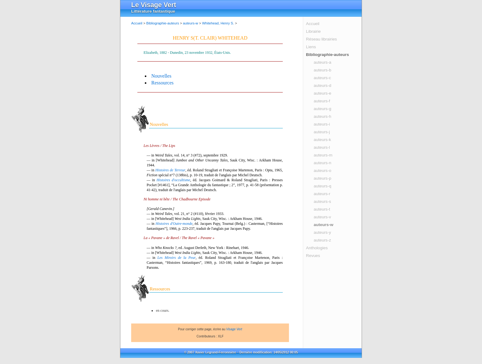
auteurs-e (322, 93)
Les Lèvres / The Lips (159, 145)
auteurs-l (322, 147)
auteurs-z (322, 240)
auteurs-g (322, 108)
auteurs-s (322, 201)
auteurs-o (322, 170)
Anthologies (317, 248)
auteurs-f (322, 101)
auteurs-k (322, 139)
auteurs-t (322, 209)
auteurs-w (323, 224)
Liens (311, 47)
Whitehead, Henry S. (218, 23)
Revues (313, 255)
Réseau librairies (321, 39)
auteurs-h (322, 116)
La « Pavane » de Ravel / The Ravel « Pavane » (179, 238)
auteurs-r (322, 193)
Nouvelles (161, 76)
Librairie (313, 31)
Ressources (162, 82)
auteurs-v (322, 217)
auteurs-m (323, 155)
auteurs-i (322, 124)
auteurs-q (322, 186)
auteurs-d (322, 85)
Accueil (312, 23)
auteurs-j (322, 132)
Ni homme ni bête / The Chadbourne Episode (177, 199)
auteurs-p (322, 178)
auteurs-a (322, 62)
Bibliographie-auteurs (327, 54)
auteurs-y (322, 232)
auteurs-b (322, 70)
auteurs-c (322, 77)
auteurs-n (322, 163)
